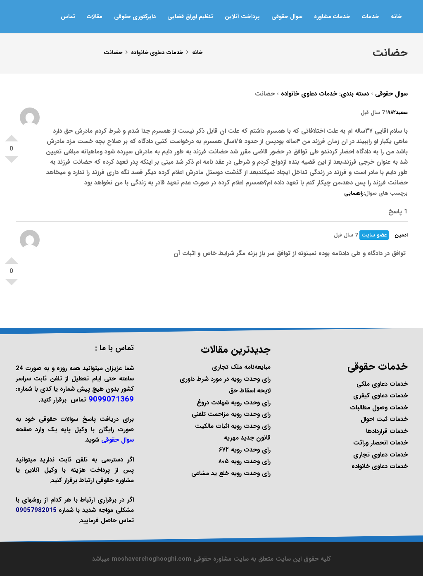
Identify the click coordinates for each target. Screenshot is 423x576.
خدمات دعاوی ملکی (382, 384)
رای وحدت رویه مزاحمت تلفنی (231, 414)
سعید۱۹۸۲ (397, 112)
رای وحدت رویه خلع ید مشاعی (231, 473)
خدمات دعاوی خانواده (380, 466)
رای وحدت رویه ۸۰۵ (245, 461)
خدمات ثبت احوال (384, 419)
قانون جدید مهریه (247, 438)
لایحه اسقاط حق (250, 391)
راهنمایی (354, 193)
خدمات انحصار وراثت (380, 443)
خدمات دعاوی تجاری (380, 455)
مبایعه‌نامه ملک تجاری (241, 367)
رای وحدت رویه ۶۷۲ (245, 450)
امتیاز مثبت (11, 134)
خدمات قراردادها (387, 431)
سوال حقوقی (391, 94)
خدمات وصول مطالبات (379, 408)
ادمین (401, 235)
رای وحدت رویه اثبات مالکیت (233, 426)
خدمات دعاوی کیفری (380, 396)
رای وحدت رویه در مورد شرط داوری (225, 379)
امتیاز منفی (11, 163)
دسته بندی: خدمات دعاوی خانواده (325, 94)
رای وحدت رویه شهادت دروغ (234, 403)
